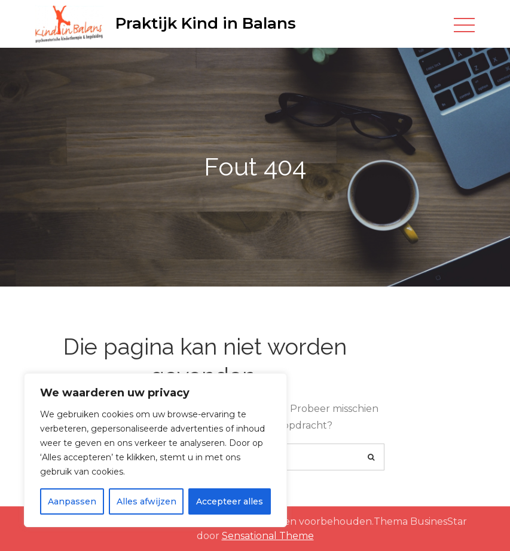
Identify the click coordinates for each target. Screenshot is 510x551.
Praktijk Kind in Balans (205, 23)
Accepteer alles (229, 501)
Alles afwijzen (146, 501)
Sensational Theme (268, 535)
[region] (155, 450)
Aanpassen (72, 501)
